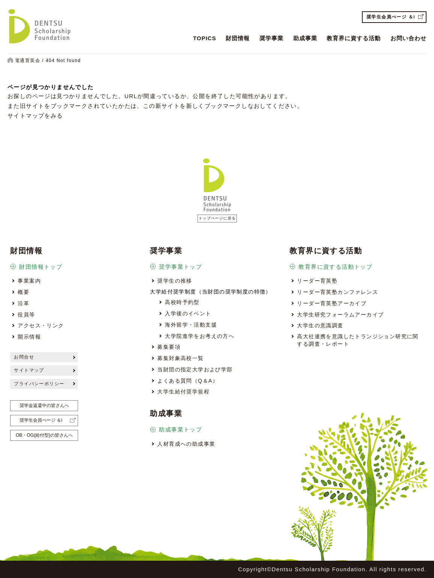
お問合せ (24, 357)
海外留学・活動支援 (191, 325)
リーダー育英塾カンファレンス (337, 292)
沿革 (23, 303)
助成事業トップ (180, 429)
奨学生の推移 (174, 281)
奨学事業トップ (180, 266)
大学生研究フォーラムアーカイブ (340, 315)
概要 (23, 292)
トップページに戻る (217, 218)
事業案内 (29, 281)
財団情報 (238, 38)
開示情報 (29, 337)
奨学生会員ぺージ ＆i (390, 17)
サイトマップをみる (35, 115)
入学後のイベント (188, 313)
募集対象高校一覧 (180, 358)
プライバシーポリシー (39, 383)
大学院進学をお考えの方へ (199, 336)
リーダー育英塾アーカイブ (331, 303)
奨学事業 (271, 38)
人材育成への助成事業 (186, 444)
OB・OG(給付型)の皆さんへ (44, 435)
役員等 (26, 315)
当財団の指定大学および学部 (194, 369)
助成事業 (305, 38)
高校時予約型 (182, 302)
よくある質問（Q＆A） (187, 381)
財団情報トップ (40, 266)
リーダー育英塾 (317, 281)
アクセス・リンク (41, 325)
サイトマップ (29, 370)
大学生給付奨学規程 (183, 392)
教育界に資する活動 (354, 38)
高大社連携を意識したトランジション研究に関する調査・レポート (357, 340)
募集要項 (169, 347)
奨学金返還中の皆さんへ (44, 405)
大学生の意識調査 (320, 325)
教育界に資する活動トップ (335, 266)
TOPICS (204, 38)
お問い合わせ (408, 38)
